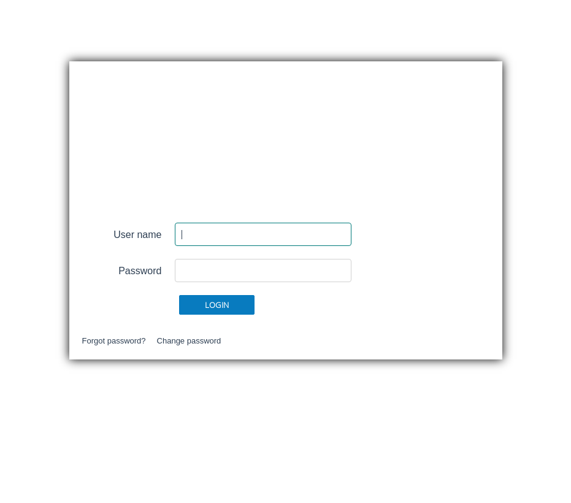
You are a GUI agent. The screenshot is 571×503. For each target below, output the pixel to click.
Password (139, 271)
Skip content (0, 61)
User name (137, 234)
